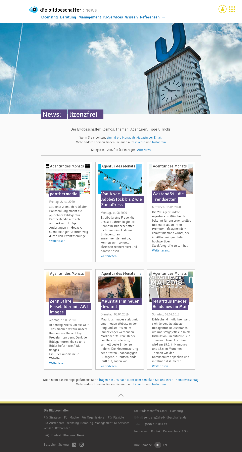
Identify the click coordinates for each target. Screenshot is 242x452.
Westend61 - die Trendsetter (168, 196)
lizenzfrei (83, 114)
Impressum (141, 431)
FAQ (46, 435)
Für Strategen (53, 417)
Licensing (49, 17)
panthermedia (64, 194)
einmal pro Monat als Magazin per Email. (134, 137)
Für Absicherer (54, 423)
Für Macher (72, 417)
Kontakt (56, 435)
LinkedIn (139, 142)
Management (90, 17)
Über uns (69, 435)
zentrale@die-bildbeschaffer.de (165, 417)
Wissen (131, 17)
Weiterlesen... (58, 241)
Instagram (159, 142)
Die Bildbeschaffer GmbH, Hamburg (158, 411)
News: (52, 114)
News (80, 435)
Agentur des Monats (67, 166)
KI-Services (113, 17)
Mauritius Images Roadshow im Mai (170, 303)
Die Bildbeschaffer (56, 410)
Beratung (68, 17)
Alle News (144, 150)
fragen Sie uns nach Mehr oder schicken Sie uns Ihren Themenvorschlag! (149, 380)
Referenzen (150, 17)
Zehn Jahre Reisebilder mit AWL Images (69, 306)
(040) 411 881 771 (157, 424)
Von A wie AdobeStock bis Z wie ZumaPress (121, 199)
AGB (185, 431)
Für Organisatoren (94, 417)
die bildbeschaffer (74, 9)
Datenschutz (171, 431)
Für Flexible (116, 417)
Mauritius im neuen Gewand (120, 303)
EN (165, 445)
